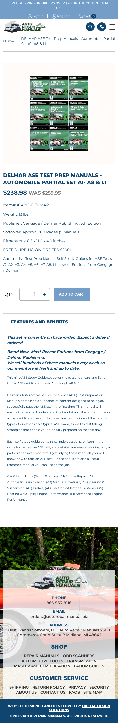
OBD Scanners (78, 655)
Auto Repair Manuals (44, 716)
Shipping (19, 687)
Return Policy (48, 687)
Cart (84, 16)
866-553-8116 (101, 26)
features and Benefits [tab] (39, 321)
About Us (26, 692)
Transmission (82, 661)
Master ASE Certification (42, 666)
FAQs (74, 692)
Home (8, 41)
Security (99, 687)
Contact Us (52, 692)
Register (63, 16)
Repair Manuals (41, 655)
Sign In (38, 16)
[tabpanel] (59, 423)
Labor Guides (89, 666)
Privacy (77, 687)
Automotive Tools (42, 661)
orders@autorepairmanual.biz (59, 616)
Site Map (92, 692)
